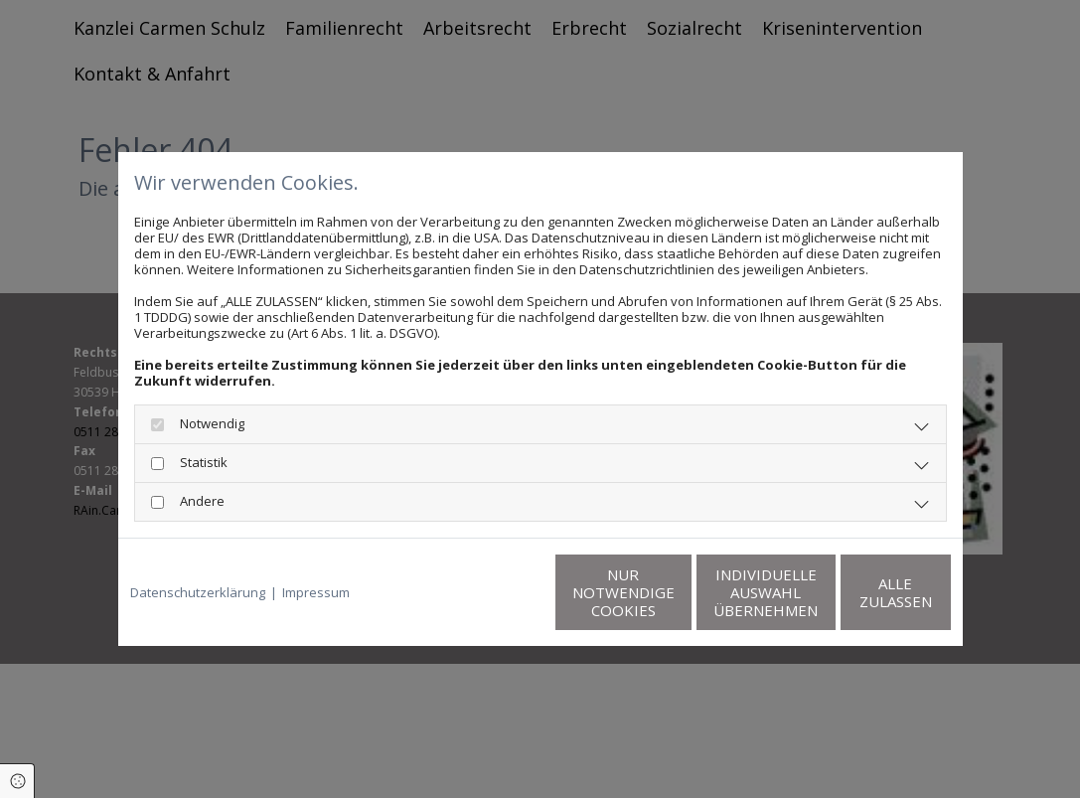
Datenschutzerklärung (197, 592)
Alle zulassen (859, 592)
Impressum (316, 592)
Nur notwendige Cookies (481, 592)
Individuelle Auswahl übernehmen (670, 592)
